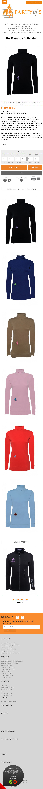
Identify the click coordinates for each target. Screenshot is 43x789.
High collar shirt (5, 671)
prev (23, 193)
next (30, 193)
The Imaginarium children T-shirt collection (22, 30)
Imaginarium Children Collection (10, 653)
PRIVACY (3, 754)
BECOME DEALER (6, 762)
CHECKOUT (35, 167)
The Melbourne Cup (20, 600)
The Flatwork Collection (30, 24)
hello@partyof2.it (5, 697)
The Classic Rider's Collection (32, 32)
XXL (36, 155)
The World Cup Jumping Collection (12, 32)
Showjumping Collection (8, 651)
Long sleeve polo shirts (8, 667)
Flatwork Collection (7, 647)
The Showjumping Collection (21, 26)
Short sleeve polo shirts (8, 669)
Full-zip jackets (5, 677)
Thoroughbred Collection (8, 643)
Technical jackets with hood (9, 663)
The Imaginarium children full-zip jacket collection (21, 28)
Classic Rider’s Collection (8, 649)
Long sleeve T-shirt (6, 673)
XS (4, 155)
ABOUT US (4, 713)
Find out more (13, 776)
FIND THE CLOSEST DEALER (9, 739)
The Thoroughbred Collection (13, 24)
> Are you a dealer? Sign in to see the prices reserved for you (21, 103)
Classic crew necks (6, 665)
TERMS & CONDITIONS (8, 731)
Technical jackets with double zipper (12, 661)
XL (30, 155)
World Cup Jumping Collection (10, 645)
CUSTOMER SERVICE (7, 705)
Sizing (21, 173)
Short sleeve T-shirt (7, 675)
